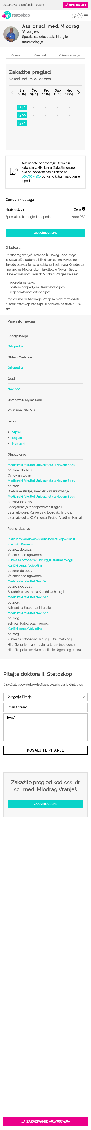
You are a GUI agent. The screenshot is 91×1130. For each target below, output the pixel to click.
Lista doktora (45, 1005)
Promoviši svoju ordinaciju (45, 984)
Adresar (45, 1050)
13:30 (22, 123)
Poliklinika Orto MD (21, 410)
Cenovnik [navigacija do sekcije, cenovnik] (40, 55)
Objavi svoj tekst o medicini (45, 977)
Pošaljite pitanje (45, 750)
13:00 (22, 115)
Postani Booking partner (46, 963)
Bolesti (45, 926)
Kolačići (45, 1036)
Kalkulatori (45, 940)
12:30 (22, 107)
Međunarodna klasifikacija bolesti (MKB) (45, 933)
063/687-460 (31, 176)
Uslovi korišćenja (45, 1071)
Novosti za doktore (45, 991)
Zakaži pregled (45, 912)
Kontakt (45, 1057)
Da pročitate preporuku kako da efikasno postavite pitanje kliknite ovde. (43, 684)
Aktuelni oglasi (45, 1064)
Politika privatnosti (45, 1029)
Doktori (45, 897)
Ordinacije (45, 904)
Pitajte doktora (45, 919)
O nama (45, 1022)
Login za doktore (46, 998)
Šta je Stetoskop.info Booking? (46, 956)
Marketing (46, 1043)
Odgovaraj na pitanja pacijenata (45, 970)
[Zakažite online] (45, 233)
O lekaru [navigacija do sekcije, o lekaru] (16, 55)
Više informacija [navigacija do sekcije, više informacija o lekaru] (69, 55)
